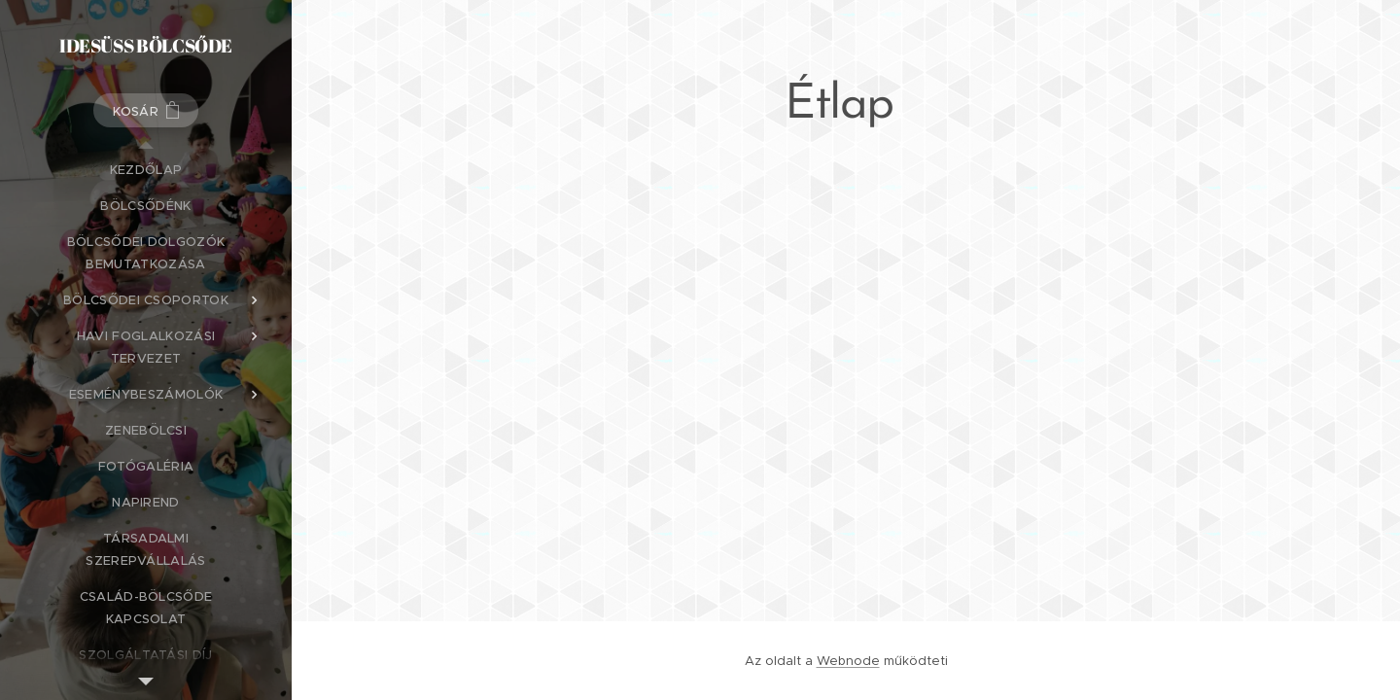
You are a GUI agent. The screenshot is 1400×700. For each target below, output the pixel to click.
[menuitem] (146, 169)
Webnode (848, 660)
